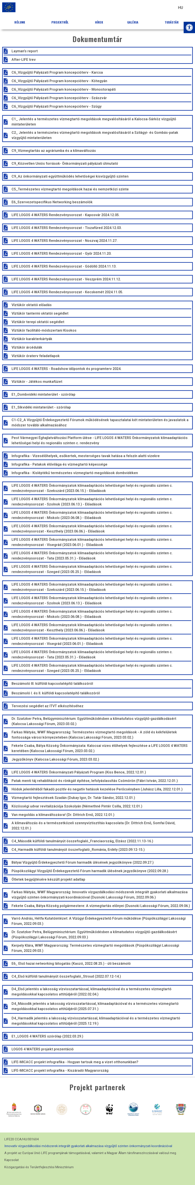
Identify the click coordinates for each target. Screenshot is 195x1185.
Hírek (99, 22)
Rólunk (20, 22)
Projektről (61, 22)
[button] (189, 27)
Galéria (134, 22)
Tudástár (173, 22)
